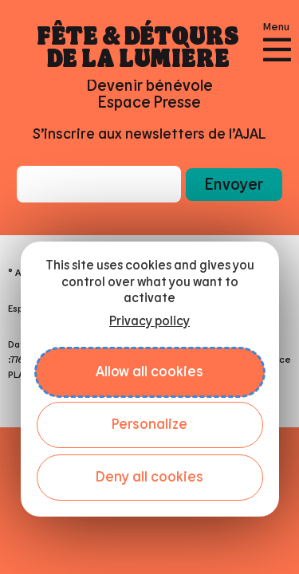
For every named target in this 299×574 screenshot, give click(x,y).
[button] (234, 184)
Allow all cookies (149, 372)
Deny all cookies (149, 477)
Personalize (149, 425)
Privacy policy (149, 321)
